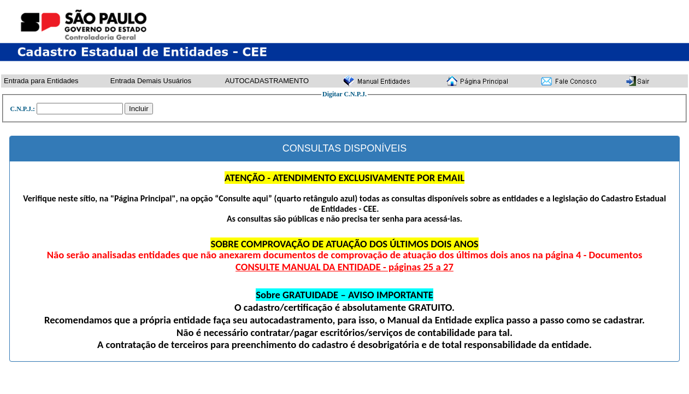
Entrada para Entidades (41, 81)
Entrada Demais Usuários (150, 81)
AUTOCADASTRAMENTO (267, 81)
